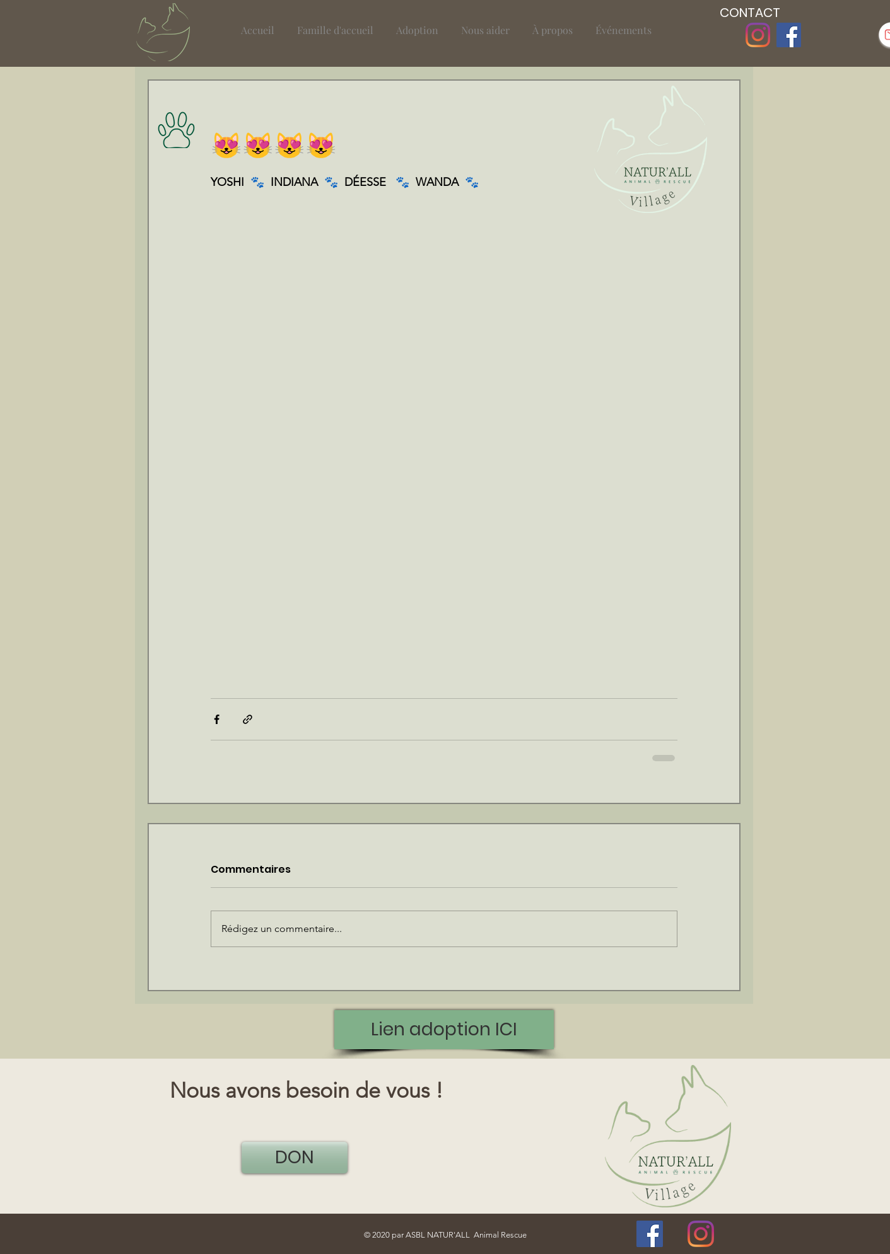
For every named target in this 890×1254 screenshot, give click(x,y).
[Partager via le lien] (248, 719)
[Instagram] (758, 35)
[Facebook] (788, 35)
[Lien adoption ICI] (444, 1029)
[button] (335, 24)
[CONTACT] (750, 12)
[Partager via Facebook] (217, 719)
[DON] (295, 1157)
